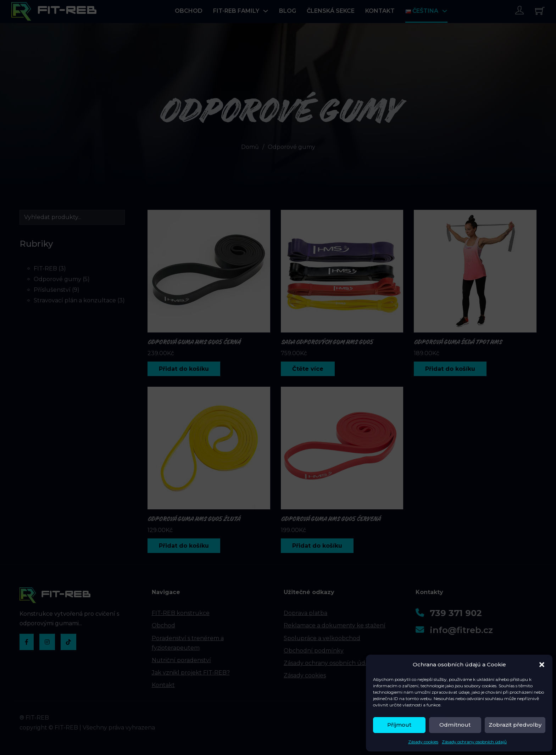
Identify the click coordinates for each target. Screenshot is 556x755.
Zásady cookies (423, 741)
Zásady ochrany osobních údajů (474, 741)
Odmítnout (455, 724)
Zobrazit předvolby (515, 724)
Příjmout (399, 724)
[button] (541, 664)
